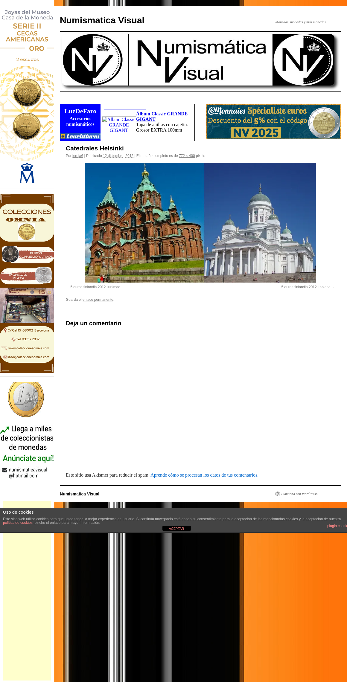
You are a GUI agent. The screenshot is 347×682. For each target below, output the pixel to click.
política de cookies (18, 523)
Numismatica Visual (102, 20)
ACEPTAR (176, 528)
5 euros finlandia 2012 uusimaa (95, 287)
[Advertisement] (27, 591)
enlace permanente (98, 299)
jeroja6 (77, 156)
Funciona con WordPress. (299, 494)
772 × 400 (187, 156)
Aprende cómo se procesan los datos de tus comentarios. (204, 474)
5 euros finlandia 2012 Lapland (306, 287)
